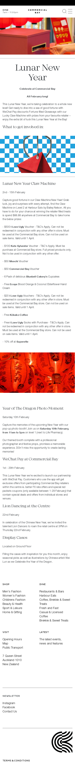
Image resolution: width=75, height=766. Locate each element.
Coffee (43, 616)
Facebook (9, 707)
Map (5, 643)
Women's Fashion (14, 595)
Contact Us (10, 711)
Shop (6, 584)
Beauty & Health (13, 603)
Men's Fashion (12, 591)
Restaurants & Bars (51, 591)
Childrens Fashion (14, 599)
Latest (44, 632)
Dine (42, 584)
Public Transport (13, 647)
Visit (6, 632)
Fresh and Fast (48, 608)
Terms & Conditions (16, 760)
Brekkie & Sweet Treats (53, 620)
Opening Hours (12, 639)
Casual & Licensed (51, 612)
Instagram (9, 703)
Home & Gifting (12, 612)
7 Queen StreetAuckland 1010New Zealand (12, 660)
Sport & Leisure (12, 608)
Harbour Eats (47, 595)
